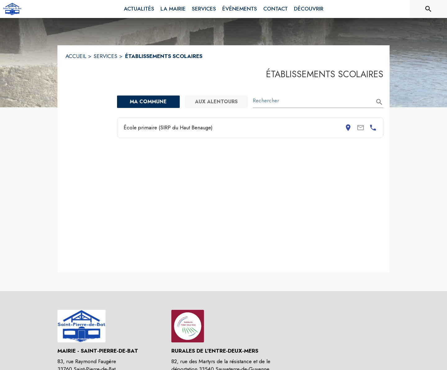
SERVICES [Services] (105, 56)
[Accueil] (12, 9)
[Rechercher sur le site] (428, 9)
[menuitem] (139, 9)
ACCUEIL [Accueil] (75, 56)
